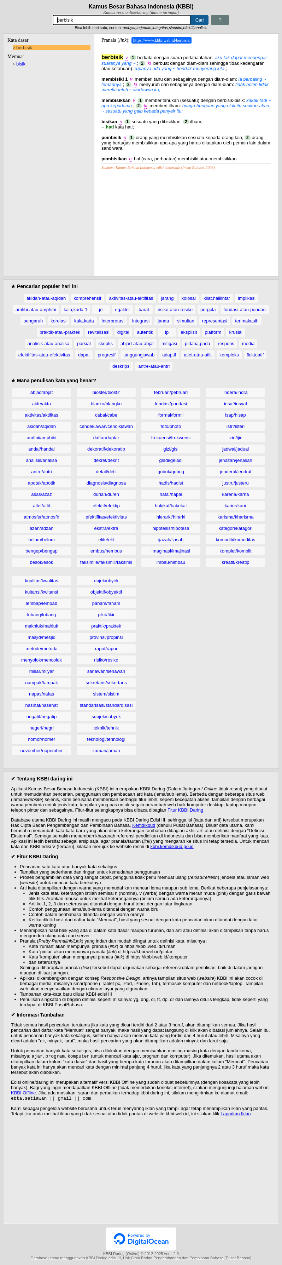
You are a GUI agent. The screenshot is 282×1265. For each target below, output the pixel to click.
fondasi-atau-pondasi (244, 309)
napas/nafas (41, 694)
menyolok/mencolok (41, 660)
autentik (145, 332)
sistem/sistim (106, 694)
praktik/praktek (106, 626)
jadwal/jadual (235, 449)
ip (167, 332)
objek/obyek (106, 580)
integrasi (140, 321)
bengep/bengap (41, 551)
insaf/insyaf (235, 403)
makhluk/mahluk (41, 626)
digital (123, 332)
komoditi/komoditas (235, 539)
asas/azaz (41, 494)
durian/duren (106, 494)
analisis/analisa (41, 460)
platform (213, 332)
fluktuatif (255, 354)
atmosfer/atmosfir (41, 517)
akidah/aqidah (41, 426)
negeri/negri (41, 728)
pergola (208, 309)
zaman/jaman (106, 750)
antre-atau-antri (154, 366)
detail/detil (106, 471)
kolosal (189, 298)
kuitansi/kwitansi (41, 592)
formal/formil (171, 415)
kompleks (229, 354)
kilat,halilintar (217, 298)
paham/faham (106, 603)
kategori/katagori (235, 528)
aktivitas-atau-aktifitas (131, 298)
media (248, 343)
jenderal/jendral (235, 471)
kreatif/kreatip (235, 562)
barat (144, 309)
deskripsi (121, 366)
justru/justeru (235, 483)
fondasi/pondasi (171, 403)
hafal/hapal (171, 494)
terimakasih (246, 321)
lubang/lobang (41, 614)
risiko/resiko (106, 660)
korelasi (58, 321)
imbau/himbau (171, 562)
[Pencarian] (121, 20)
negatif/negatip (42, 716)
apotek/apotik (41, 483)
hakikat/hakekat (171, 505)
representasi (215, 321)
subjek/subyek (106, 716)
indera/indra (235, 392)
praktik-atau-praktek (60, 332)
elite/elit (106, 539)
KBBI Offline (23, 1093)
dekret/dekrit (106, 460)
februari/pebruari (171, 392)
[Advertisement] (186, 219)
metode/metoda (41, 648)
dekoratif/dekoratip (106, 449)
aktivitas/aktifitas (41, 415)
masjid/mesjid (41, 637)
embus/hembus (106, 551)
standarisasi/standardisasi (106, 705)
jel (101, 309)
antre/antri (41, 471)
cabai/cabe (106, 415)
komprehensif (87, 298)
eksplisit (189, 332)
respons (226, 343)
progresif (107, 354)
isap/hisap (235, 415)
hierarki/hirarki (171, 517)
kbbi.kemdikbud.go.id (172, 846)
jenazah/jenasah (235, 460)
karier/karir (235, 505)
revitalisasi (99, 332)
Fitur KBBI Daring (185, 810)
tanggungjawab (138, 354)
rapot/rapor (106, 648)
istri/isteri (236, 426)
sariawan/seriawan (106, 671)
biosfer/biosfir (106, 392)
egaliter (122, 309)
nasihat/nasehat (41, 705)
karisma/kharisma (236, 517)
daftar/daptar (106, 437)
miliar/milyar (41, 671)
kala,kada (84, 321)
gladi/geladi (171, 460)
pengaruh (33, 321)
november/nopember (41, 750)
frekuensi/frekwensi (170, 437)
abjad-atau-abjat (137, 343)
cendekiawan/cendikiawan (106, 426)
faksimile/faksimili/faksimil (106, 562)
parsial (83, 343)
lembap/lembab (41, 603)
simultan (185, 321)
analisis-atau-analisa (49, 343)
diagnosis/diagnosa (106, 483)
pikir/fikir (106, 614)
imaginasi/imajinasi (171, 551)
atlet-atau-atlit (198, 354)
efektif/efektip (106, 505)
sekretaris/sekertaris (106, 682)
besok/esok (41, 562)
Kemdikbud (143, 825)
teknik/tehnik (106, 728)
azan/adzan (41, 528)
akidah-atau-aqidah (46, 298)
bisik (20, 64)
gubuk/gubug (171, 471)
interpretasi (113, 321)
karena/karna (235, 494)
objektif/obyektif (106, 592)
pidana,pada (197, 343)
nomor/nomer (41, 739)
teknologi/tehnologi (106, 739)
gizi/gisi (170, 449)
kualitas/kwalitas (41, 580)
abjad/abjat (41, 392)
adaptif (169, 354)
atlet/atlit (41, 505)
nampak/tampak (41, 682)
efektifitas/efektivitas (106, 517)
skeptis (106, 343)
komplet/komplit (235, 551)
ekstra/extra (106, 528)
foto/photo (171, 426)
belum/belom (41, 539)
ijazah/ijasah (171, 539)
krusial (235, 332)
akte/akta (41, 403)
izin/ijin (235, 437)
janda (163, 321)
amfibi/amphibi (42, 437)
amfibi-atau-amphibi (36, 309)
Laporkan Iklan (236, 1115)
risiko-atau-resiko (175, 309)
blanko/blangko (106, 403)
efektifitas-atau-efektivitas (44, 354)
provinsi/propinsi (106, 637)
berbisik (24, 47)
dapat (84, 354)
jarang (167, 298)
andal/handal (41, 449)
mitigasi (169, 343)
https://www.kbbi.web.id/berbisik (161, 40)
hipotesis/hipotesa (170, 528)
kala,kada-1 (75, 309)
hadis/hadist (171, 483)
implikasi (246, 298)
